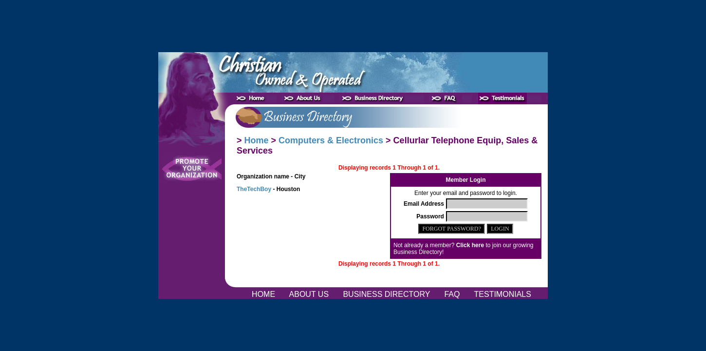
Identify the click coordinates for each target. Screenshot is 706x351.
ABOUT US (310, 294)
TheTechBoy (254, 189)
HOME (264, 294)
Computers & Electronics (331, 140)
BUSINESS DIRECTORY (387, 294)
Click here (470, 245)
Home (256, 140)
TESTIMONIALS (502, 294)
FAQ (453, 294)
